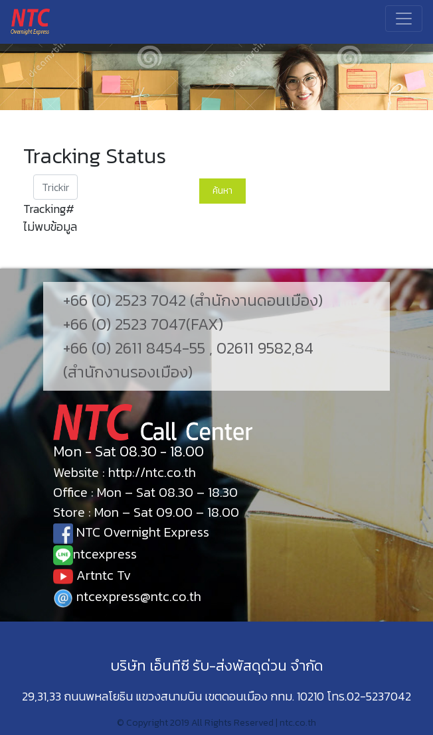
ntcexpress (95, 554)
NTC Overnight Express (131, 532)
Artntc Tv (92, 575)
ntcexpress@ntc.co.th (127, 596)
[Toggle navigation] (403, 18)
